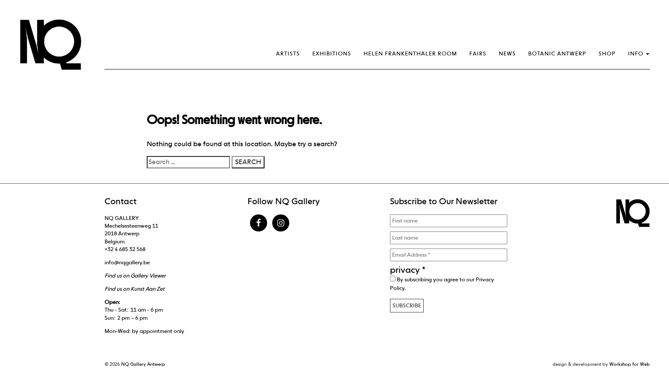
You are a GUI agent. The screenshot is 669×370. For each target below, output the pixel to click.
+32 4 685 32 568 (125, 249)
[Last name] (448, 237)
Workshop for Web (629, 364)
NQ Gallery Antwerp (143, 364)
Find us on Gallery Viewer (135, 275)
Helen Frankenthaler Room (410, 53)
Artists (288, 53)
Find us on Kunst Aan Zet (135, 289)
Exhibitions (331, 53)
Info (638, 53)
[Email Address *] (448, 255)
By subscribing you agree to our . (442, 283)
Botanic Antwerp (557, 53)
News (507, 53)
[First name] (448, 220)
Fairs (477, 53)
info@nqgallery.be (127, 262)
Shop (607, 53)
